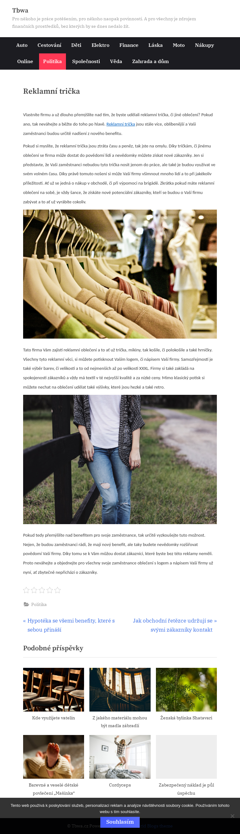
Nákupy (204, 45)
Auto (22, 45)
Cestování (49, 45)
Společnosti (86, 61)
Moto (179, 45)
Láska (155, 45)
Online (25, 61)
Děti (76, 45)
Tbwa (20, 11)
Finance (128, 45)
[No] (232, 816)
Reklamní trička (121, 124)
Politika (52, 61)
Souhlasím (120, 821)
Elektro (100, 45)
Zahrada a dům (150, 61)
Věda (116, 61)
